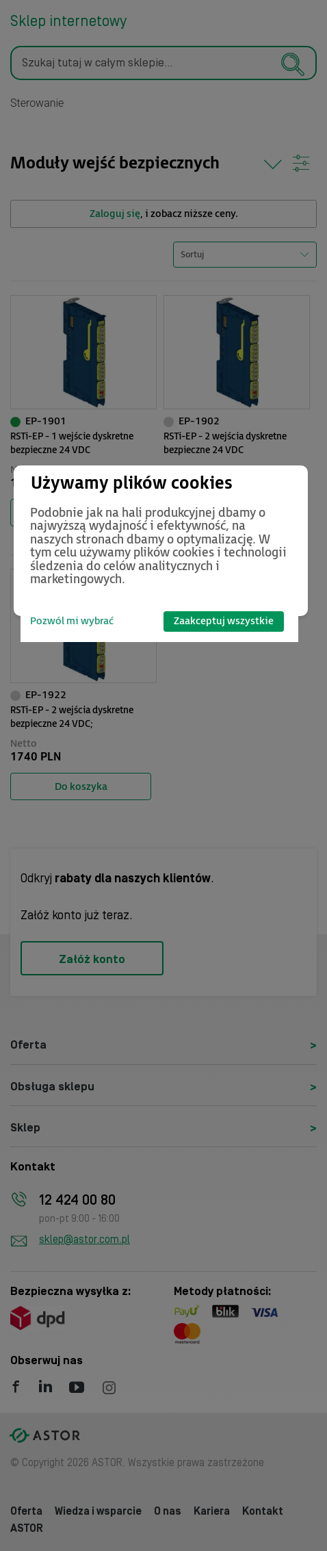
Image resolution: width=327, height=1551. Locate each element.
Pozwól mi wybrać (72, 621)
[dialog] (161, 540)
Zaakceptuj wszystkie (224, 621)
